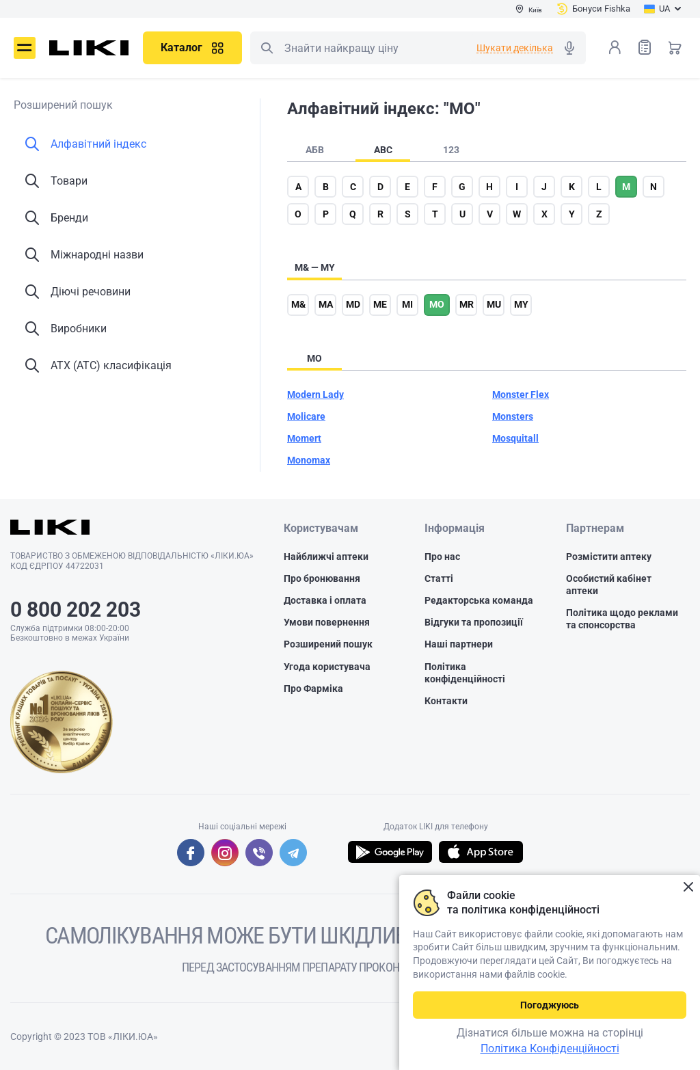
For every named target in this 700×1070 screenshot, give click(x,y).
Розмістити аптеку (608, 556)
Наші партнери (459, 644)
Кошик (674, 47)
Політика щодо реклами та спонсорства (622, 618)
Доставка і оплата (325, 600)
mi (407, 304)
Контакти (446, 700)
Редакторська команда (479, 600)
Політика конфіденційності (465, 672)
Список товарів (644, 46)
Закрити (688, 887)
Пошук (266, 47)
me (380, 304)
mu (494, 304)
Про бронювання (322, 578)
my (521, 304)
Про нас (442, 556)
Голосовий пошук (569, 48)
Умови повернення (327, 622)
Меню (25, 48)
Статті (439, 578)
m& (298, 304)
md (353, 304)
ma (326, 304)
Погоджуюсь (549, 1005)
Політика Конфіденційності (550, 1048)
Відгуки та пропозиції (474, 622)
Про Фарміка (313, 688)
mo (436, 304)
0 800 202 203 (75, 609)
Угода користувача (327, 666)
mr (466, 304)
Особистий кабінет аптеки (608, 584)
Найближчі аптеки (326, 556)
